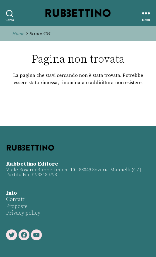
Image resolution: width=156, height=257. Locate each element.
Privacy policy (23, 212)
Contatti (16, 199)
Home (18, 34)
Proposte (17, 206)
